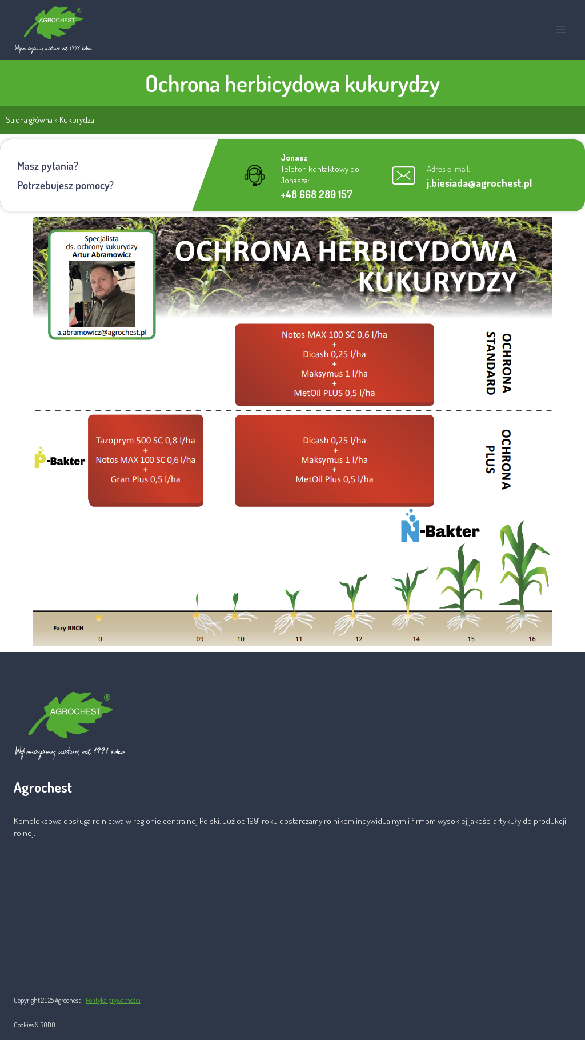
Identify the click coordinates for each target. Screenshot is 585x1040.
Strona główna (29, 119)
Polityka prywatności (113, 1000)
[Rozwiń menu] (560, 30)
